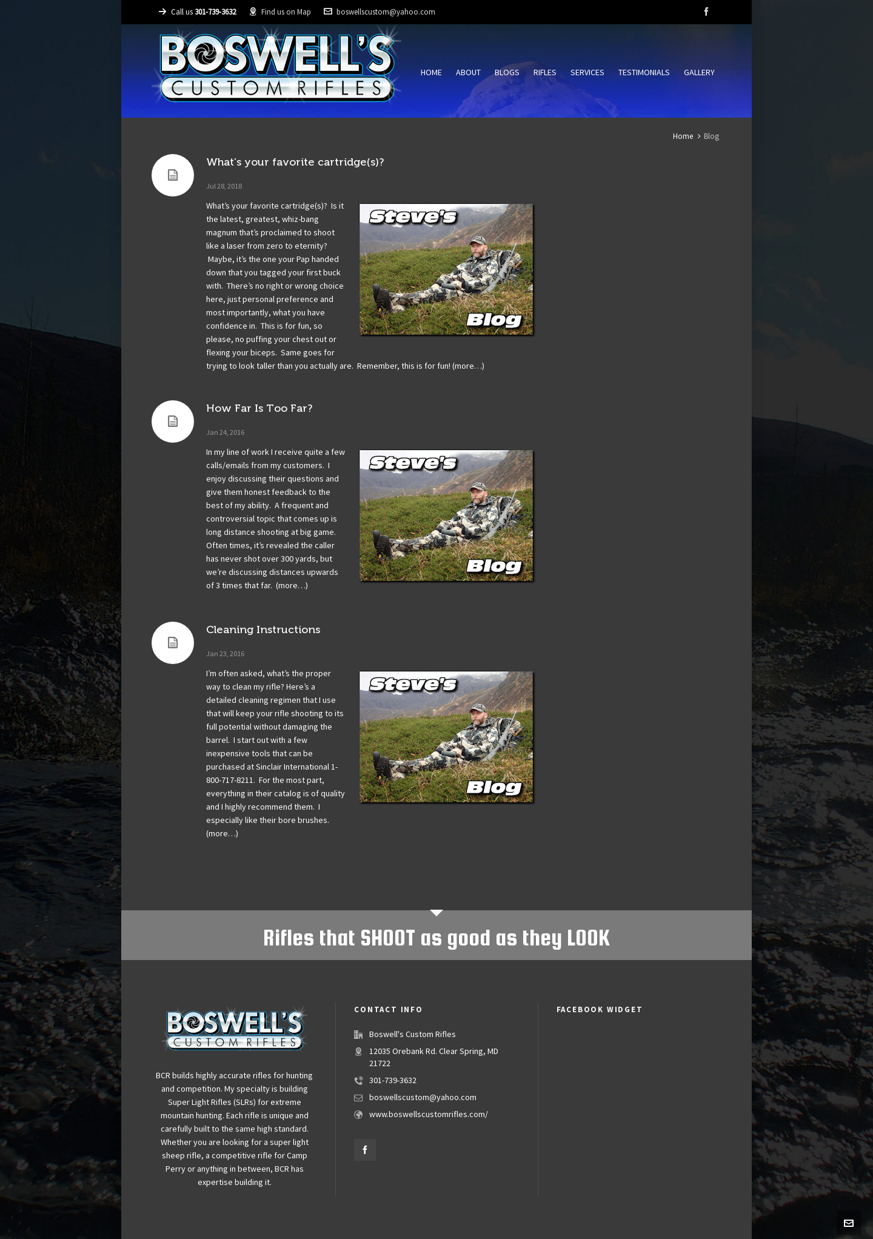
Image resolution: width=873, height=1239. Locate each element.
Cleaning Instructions (263, 629)
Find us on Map (280, 11)
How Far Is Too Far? (259, 408)
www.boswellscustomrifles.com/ (428, 1115)
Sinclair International (292, 767)
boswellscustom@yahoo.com (379, 11)
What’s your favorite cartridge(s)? (295, 162)
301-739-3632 (392, 1081)
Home (683, 136)
